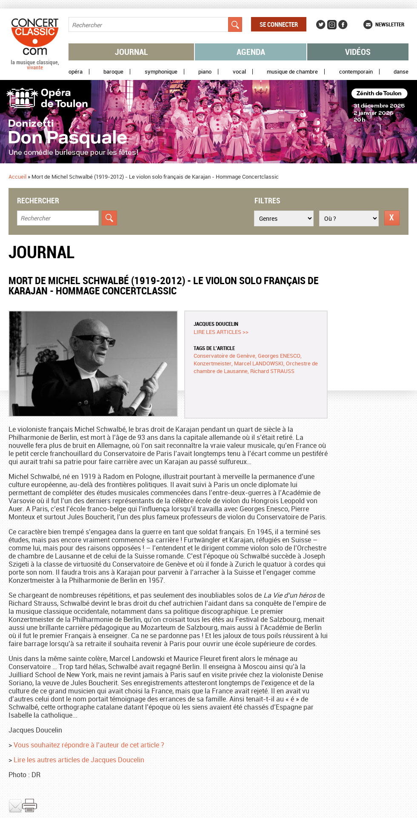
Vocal (239, 71)
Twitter (321, 24)
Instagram (332, 24)
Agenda (251, 51)
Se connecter (279, 24)
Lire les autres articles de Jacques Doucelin (79, 759)
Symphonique (161, 71)
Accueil (17, 176)
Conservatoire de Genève (224, 355)
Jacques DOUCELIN (216, 324)
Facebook (343, 24)
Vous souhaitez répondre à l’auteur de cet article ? (89, 745)
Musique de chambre (292, 71)
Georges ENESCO (279, 355)
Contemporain (356, 71)
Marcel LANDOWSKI (258, 363)
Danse (401, 71)
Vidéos (358, 51)
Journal (131, 51)
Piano (204, 71)
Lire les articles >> (221, 332)
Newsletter (389, 24)
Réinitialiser (392, 218)
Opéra (76, 71)
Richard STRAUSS (272, 371)
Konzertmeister (212, 363)
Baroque (113, 71)
